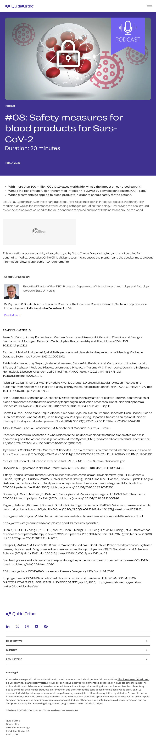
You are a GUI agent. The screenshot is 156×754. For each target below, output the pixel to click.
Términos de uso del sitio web (133, 679)
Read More (11, 315)
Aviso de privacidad (37, 682)
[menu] (99, 6)
